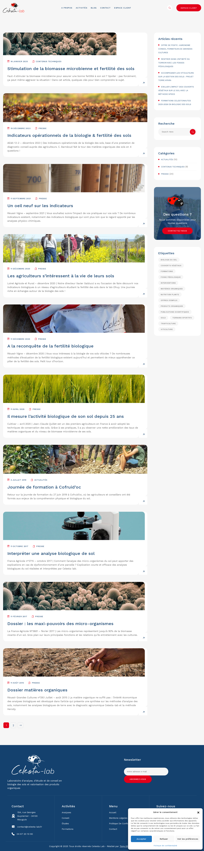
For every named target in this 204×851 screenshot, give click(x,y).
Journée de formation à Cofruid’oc (44, 487)
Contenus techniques (48, 61)
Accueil (112, 812)
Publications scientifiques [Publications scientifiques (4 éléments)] (175, 312)
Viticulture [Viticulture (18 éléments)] (167, 329)
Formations (67, 829)
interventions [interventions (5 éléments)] (168, 283)
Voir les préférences (187, 839)
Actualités (40, 480)
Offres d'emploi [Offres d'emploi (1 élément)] (169, 300)
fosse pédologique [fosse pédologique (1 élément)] (171, 277)
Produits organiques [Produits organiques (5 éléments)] (172, 306)
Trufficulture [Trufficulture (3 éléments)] (168, 324)
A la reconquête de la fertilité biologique (50, 346)
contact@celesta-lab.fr (29, 826)
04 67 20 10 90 (25, 834)
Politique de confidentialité (165, 846)
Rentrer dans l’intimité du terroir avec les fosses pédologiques (174, 62)
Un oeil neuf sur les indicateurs (40, 205)
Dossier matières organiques (37, 689)
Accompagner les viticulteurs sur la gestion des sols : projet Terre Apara (176, 76)
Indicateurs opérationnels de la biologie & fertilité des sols (69, 135)
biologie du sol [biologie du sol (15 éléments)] (169, 260)
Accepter (141, 839)
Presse (43, 128)
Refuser (164, 839)
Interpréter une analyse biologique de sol (51, 553)
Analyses (66, 812)
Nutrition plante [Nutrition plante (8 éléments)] (170, 295)
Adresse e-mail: (146, 770)
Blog (94, 8)
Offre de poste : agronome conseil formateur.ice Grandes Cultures (175, 49)
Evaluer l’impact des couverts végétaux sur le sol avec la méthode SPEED (176, 90)
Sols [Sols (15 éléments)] (163, 318)
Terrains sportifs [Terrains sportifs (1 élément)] (182, 318)
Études (65, 823)
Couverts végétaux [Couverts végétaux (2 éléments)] (171, 266)
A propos (66, 8)
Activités (81, 8)
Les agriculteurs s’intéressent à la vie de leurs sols (60, 275)
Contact (105, 8)
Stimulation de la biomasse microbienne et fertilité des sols (70, 68)
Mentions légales (118, 818)
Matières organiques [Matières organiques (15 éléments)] (172, 289)
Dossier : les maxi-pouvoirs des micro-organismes (60, 623)
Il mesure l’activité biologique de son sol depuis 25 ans (65, 416)
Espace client (122, 8)
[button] (198, 812)
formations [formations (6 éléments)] (167, 271)
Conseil (65, 818)
